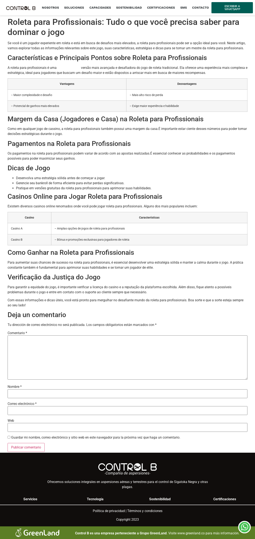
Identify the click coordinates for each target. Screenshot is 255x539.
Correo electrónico (22, 404)
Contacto (200, 7)
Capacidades (100, 7)
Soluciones (74, 7)
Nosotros (50, 7)
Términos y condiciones (144, 511)
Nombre (15, 386)
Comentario (17, 333)
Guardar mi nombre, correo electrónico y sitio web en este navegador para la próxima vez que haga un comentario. (95, 437)
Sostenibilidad (129, 7)
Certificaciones (161, 7)
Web (11, 420)
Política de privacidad (109, 511)
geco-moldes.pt (68, 68)
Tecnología (95, 499)
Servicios (30, 499)
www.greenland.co (191, 533)
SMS (183, 7)
